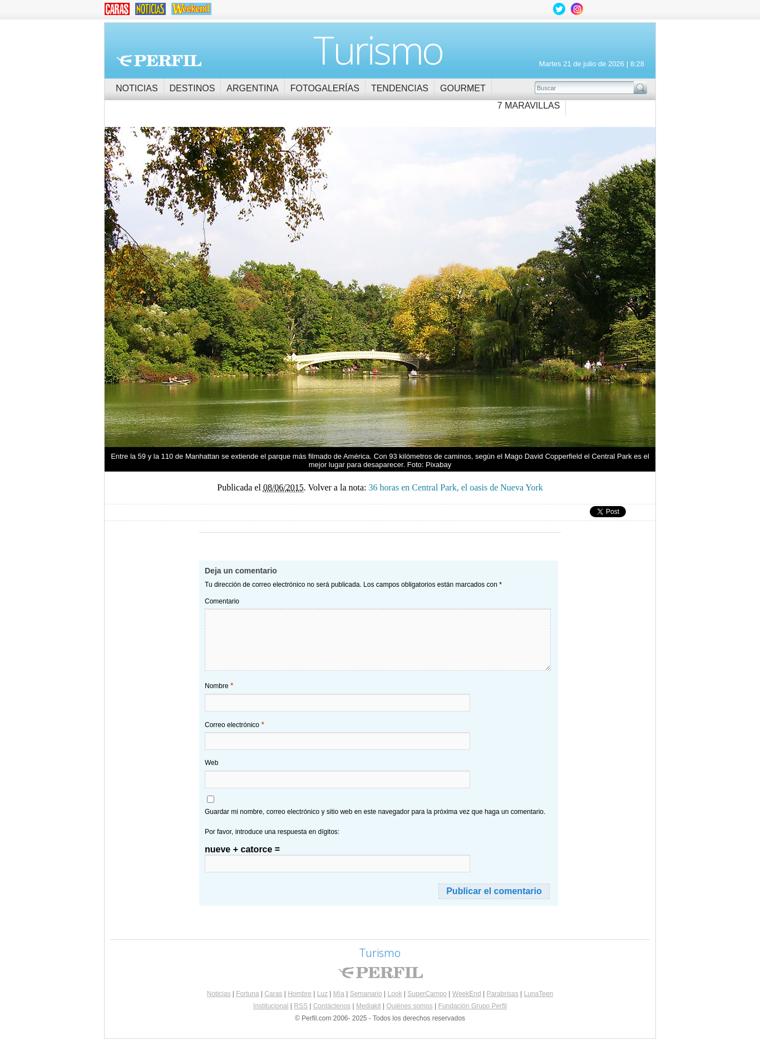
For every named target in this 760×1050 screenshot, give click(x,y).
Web (211, 763)
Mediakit (368, 1006)
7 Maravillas (528, 105)
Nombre (219, 685)
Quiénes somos (409, 1006)
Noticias (137, 88)
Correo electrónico (234, 724)
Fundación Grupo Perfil (472, 1006)
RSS (301, 1006)
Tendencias (399, 88)
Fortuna (247, 994)
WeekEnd (466, 994)
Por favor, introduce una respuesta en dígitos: (272, 832)
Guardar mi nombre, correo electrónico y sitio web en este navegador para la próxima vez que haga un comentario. (375, 812)
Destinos (192, 88)
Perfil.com (158, 60)
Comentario (222, 601)
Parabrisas (502, 994)
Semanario (366, 994)
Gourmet (463, 88)
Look (394, 994)
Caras (273, 994)
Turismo (378, 49)
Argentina (252, 88)
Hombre (300, 994)
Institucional (270, 1006)
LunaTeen (539, 994)
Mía (338, 994)
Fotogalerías (324, 88)
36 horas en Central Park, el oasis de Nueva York (242, 283)
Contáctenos (332, 1006)
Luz (322, 994)
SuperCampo (427, 994)
